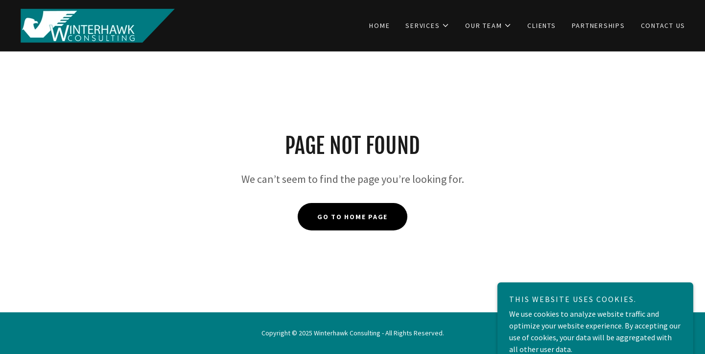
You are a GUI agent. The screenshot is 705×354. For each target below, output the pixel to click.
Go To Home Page (352, 216)
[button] (427, 25)
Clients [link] (541, 25)
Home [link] (379, 25)
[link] (98, 24)
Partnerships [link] (598, 25)
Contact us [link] (663, 25)
